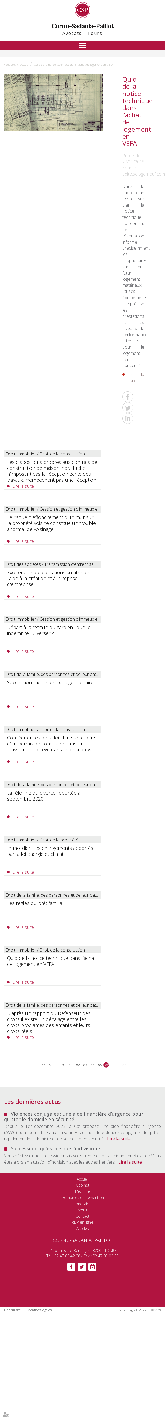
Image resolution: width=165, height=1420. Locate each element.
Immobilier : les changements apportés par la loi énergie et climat (50, 851)
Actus (24, 65)
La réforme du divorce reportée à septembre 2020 (43, 796)
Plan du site (12, 1310)
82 (78, 1064)
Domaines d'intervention (82, 1197)
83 (85, 1064)
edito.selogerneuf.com (143, 174)
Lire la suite (135, 377)
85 (100, 1064)
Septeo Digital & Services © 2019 (140, 1310)
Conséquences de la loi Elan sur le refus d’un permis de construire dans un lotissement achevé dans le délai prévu (51, 743)
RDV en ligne (82, 1222)
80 (63, 1064)
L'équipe (82, 1191)
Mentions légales (40, 1310)
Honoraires (82, 1203)
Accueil (83, 1179)
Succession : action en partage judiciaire (50, 682)
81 (70, 1064)
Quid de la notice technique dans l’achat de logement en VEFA (73, 65)
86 (107, 1064)
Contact (82, 1216)
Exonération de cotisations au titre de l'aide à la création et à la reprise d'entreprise (48, 578)
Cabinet (82, 1185)
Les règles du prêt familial (35, 903)
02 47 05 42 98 (67, 1256)
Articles (82, 1228)
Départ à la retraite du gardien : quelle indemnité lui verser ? (48, 630)
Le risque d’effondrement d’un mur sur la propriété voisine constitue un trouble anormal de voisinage (51, 523)
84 (92, 1064)
